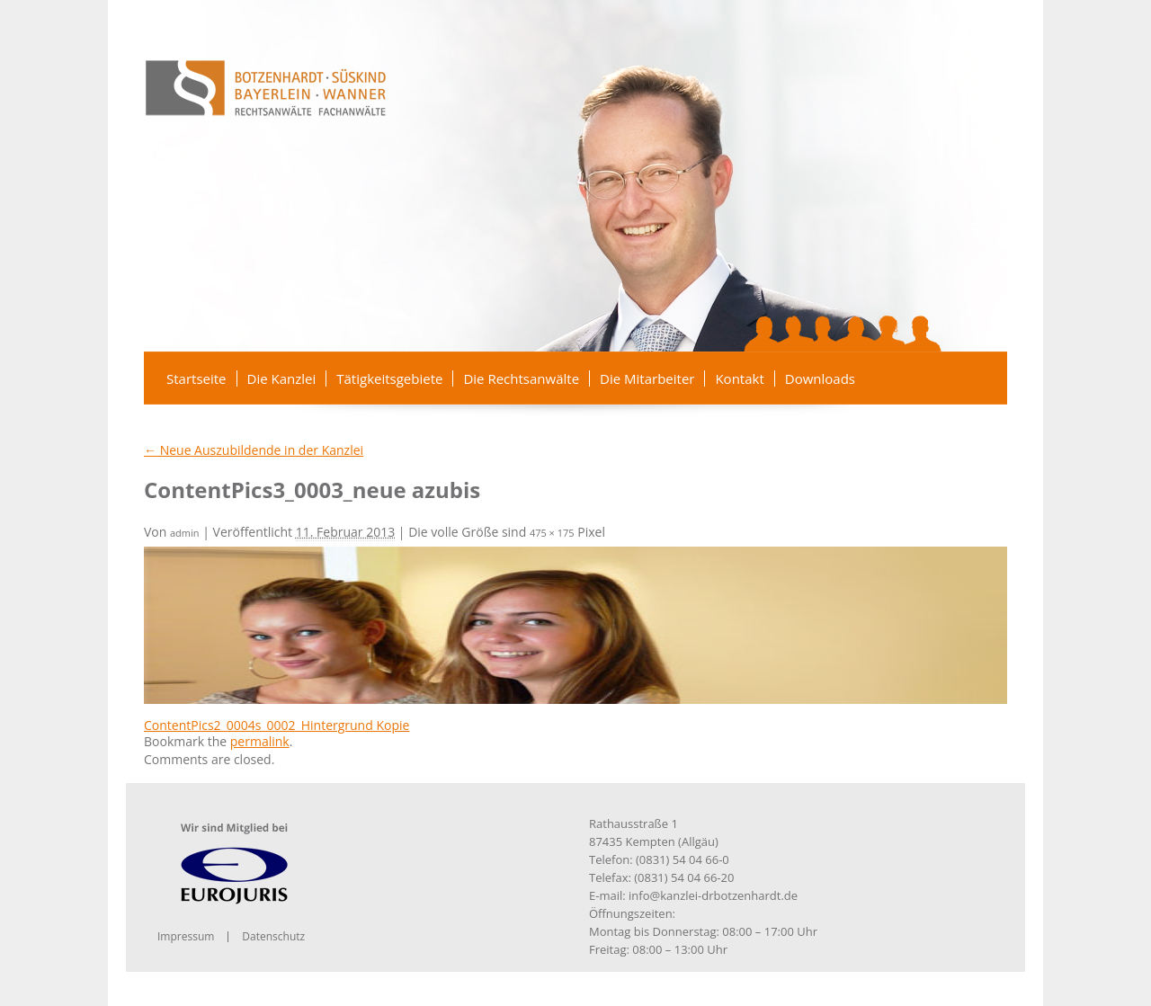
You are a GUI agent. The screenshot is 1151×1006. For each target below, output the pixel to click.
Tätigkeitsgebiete (389, 378)
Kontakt (739, 378)
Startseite (196, 378)
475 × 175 (552, 532)
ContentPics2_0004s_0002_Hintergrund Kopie (276, 725)
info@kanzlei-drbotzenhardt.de (713, 895)
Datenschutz (273, 936)
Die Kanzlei (282, 378)
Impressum (185, 936)
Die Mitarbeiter (647, 378)
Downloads (820, 378)
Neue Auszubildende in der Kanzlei (253, 449)
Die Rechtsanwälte (521, 378)
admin (185, 532)
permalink (260, 741)
